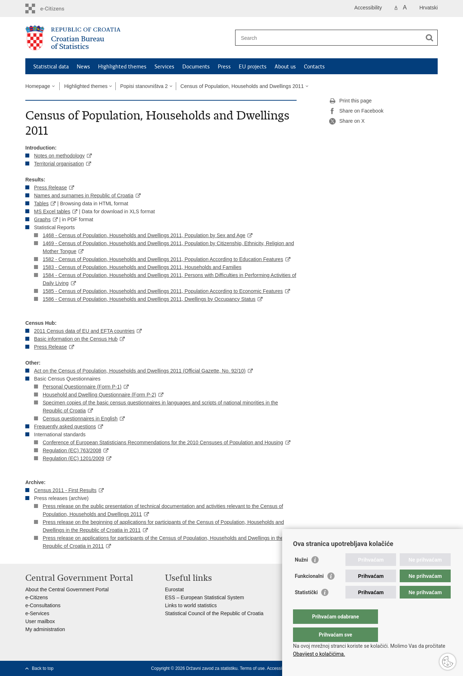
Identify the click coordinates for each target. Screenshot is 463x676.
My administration (45, 629)
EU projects (253, 66)
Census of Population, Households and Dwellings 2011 (242, 86)
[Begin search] (429, 37)
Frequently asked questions (65, 426)
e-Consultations (42, 605)
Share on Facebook (356, 111)
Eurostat (174, 589)
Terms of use (252, 668)
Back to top (43, 668)
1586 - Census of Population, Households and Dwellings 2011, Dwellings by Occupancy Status (149, 299)
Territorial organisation (59, 164)
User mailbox (40, 621)
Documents (196, 66)
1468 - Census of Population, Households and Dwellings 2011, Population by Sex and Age (144, 235)
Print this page (350, 101)
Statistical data (51, 66)
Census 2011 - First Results (65, 490)
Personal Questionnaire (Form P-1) (82, 387)
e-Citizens (36, 597)
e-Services (37, 613)
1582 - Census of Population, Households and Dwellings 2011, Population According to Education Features (163, 259)
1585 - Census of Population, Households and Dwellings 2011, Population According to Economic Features (163, 291)
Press (224, 66)
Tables (41, 203)
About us (285, 66)
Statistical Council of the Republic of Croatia (214, 613)
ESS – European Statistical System (204, 597)
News (83, 66)
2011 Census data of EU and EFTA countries (84, 331)
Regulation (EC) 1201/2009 (73, 458)
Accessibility (368, 8)
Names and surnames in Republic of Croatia (83, 195)
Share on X (347, 121)
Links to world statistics (191, 605)
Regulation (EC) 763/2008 (72, 450)
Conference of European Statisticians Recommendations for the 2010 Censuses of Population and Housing (163, 442)
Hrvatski (428, 8)
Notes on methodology (59, 156)
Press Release (50, 187)
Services (164, 66)
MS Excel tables (52, 211)
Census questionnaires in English (80, 418)
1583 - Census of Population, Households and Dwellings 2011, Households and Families (142, 267)
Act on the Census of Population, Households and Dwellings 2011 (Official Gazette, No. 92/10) (140, 371)
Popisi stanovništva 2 (144, 86)
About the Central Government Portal (67, 589)
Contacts (314, 66)
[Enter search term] (328, 38)
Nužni (301, 574)
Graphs (42, 219)
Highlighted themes (122, 66)
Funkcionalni (309, 590)
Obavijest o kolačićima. (319, 654)
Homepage (37, 86)
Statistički (306, 607)
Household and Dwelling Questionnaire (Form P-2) (99, 395)
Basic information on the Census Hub (76, 339)
